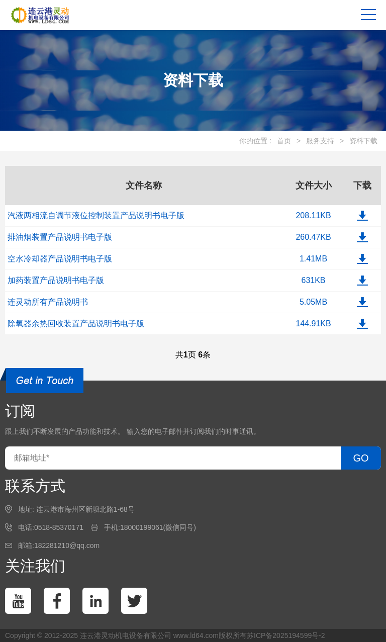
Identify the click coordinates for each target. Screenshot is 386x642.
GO (360, 458)
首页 (284, 141)
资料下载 (363, 141)
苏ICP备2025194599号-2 (286, 635)
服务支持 (320, 141)
